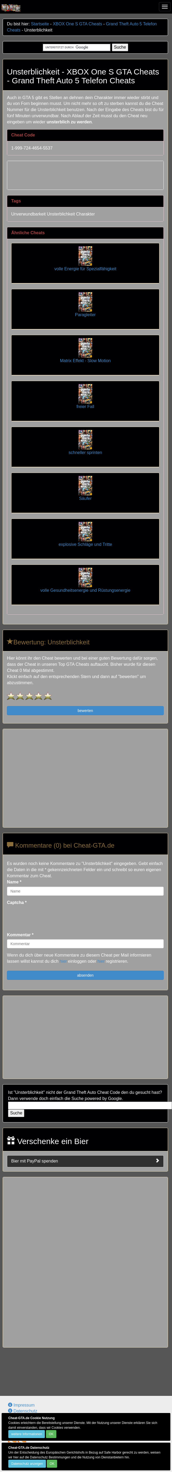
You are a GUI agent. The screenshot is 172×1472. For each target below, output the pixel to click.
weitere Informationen (26, 1434)
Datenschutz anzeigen (27, 1464)
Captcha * (17, 902)
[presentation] (47, 917)
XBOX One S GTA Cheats (77, 24)
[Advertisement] (85, 174)
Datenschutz (22, 1411)
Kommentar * (20, 935)
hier (63, 961)
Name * (14, 882)
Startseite (40, 24)
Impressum (21, 1405)
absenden (85, 975)
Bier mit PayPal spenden (85, 1160)
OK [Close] (51, 1434)
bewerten (85, 710)
